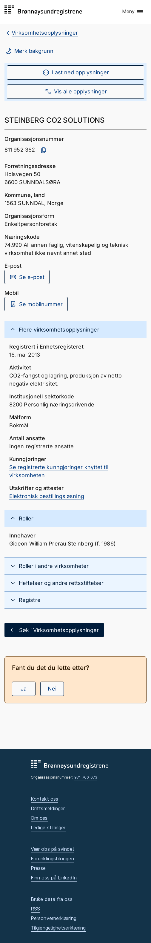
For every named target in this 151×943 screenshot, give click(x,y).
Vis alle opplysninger (75, 91)
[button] (133, 12)
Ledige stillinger (48, 827)
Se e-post (27, 277)
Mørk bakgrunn (29, 51)
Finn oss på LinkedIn (54, 878)
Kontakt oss (44, 799)
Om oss (39, 818)
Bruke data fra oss (52, 899)
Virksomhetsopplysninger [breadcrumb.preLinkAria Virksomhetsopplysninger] (45, 33)
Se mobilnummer (36, 304)
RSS (35, 909)
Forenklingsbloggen (52, 859)
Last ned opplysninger (75, 72)
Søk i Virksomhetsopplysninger (54, 630)
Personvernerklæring (53, 918)
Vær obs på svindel (52, 849)
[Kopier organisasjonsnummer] (43, 150)
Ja (24, 688)
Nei (52, 688)
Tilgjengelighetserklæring (58, 928)
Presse (38, 868)
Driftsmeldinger (48, 808)
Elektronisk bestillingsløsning (46, 496)
